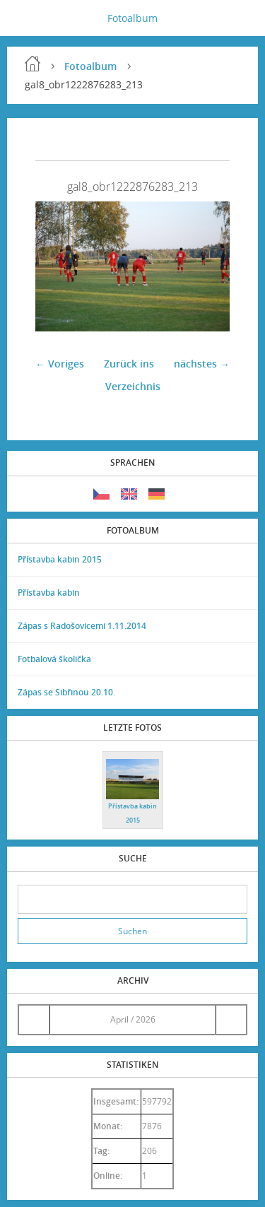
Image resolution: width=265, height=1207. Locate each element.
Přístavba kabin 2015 (60, 559)
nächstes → (202, 363)
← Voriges (59, 363)
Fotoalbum (132, 18)
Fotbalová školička (54, 659)
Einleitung (32, 63)
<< (34, 1019)
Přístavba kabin (49, 593)
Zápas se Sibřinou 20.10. (66, 692)
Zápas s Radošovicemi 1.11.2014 (82, 626)
